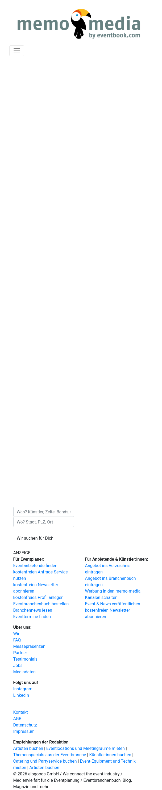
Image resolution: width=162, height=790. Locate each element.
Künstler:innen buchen (110, 754)
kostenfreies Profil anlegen (38, 597)
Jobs (18, 665)
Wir (16, 633)
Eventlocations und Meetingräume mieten (85, 748)
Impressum (24, 731)
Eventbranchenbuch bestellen (41, 603)
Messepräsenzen (29, 646)
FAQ (17, 640)
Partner (20, 652)
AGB (17, 718)
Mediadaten (24, 671)
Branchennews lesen (32, 610)
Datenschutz (25, 725)
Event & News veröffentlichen (112, 603)
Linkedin (21, 695)
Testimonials (25, 659)
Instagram (22, 688)
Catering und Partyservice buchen (45, 761)
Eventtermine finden (32, 616)
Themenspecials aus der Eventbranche (49, 754)
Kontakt (20, 712)
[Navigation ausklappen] (16, 50)
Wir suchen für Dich (35, 538)
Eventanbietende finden (35, 565)
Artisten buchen (28, 748)
